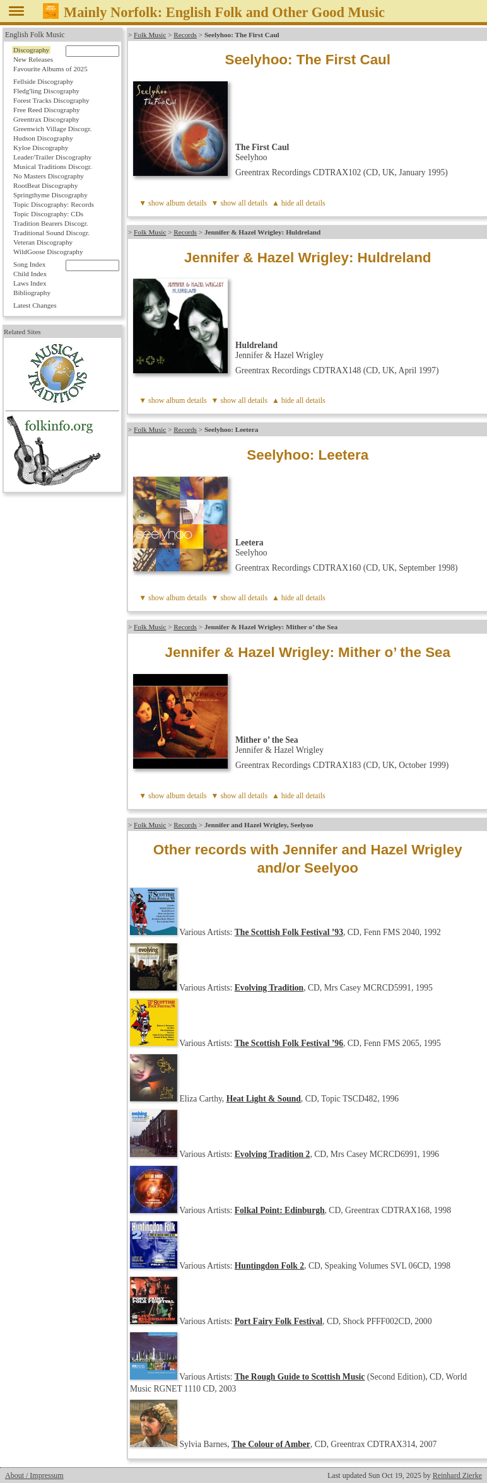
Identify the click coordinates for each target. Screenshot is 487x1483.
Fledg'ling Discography (46, 91)
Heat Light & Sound (263, 1098)
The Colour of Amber (271, 1444)
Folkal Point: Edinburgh (280, 1210)
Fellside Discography (43, 81)
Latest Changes (35, 305)
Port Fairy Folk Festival (278, 1321)
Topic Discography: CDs (48, 214)
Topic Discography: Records (53, 204)
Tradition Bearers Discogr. (50, 223)
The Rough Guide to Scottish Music (300, 1376)
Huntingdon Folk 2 (269, 1266)
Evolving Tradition (269, 987)
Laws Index (30, 283)
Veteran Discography (43, 242)
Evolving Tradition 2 (272, 1154)
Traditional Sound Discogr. (51, 232)
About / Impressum (34, 1475)
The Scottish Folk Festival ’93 (289, 932)
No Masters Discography (48, 176)
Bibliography (31, 292)
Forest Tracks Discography (51, 100)
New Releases (33, 59)
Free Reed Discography (46, 109)
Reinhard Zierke (457, 1475)
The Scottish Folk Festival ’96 (289, 1043)
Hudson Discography (43, 138)
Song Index (29, 264)
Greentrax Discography (46, 119)
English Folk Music (35, 34)
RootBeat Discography (45, 185)
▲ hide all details (299, 203)
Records (185, 34)
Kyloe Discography (40, 147)
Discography (31, 50)
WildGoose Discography (48, 251)
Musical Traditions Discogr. (52, 166)
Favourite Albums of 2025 (50, 69)
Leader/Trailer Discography (52, 157)
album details (186, 203)
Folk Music (150, 34)
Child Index (30, 273)
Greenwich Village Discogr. (52, 128)
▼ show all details (239, 203)
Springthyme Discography (50, 195)
